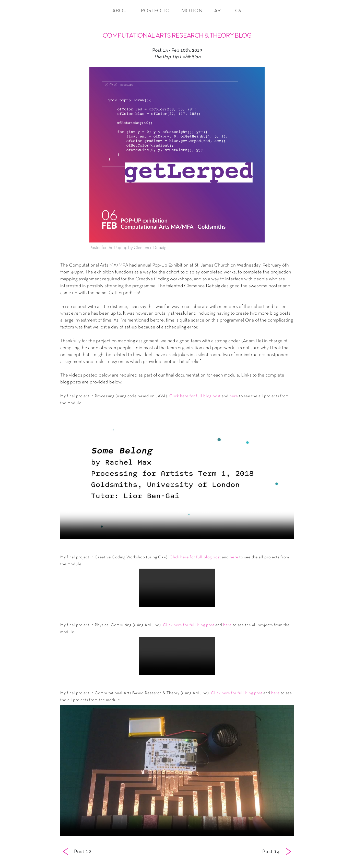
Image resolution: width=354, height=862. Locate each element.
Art (218, 10)
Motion (192, 10)
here (234, 396)
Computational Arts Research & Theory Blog (177, 35)
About (120, 10)
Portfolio (155, 10)
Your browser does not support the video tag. (177, 473)
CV (238, 10)
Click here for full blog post (195, 396)
